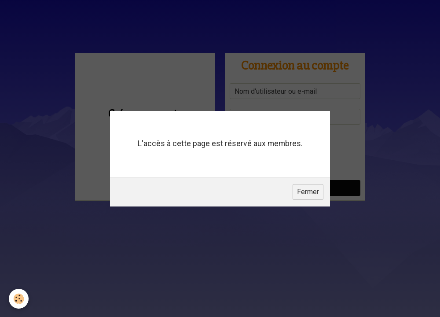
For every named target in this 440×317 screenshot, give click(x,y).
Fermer (308, 192)
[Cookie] (19, 299)
